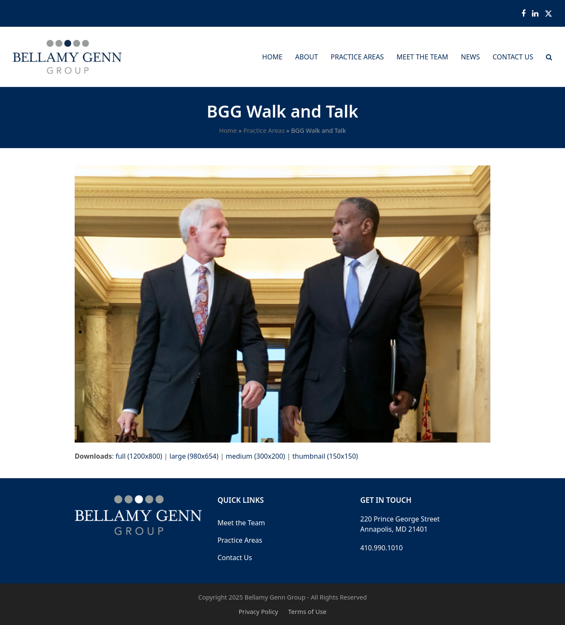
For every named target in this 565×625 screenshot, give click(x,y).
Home (228, 130)
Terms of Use (307, 611)
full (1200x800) (138, 456)
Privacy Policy (258, 611)
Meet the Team (241, 522)
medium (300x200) (255, 456)
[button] (549, 56)
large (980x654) (194, 456)
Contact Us (235, 557)
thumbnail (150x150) (325, 456)
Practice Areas (264, 130)
